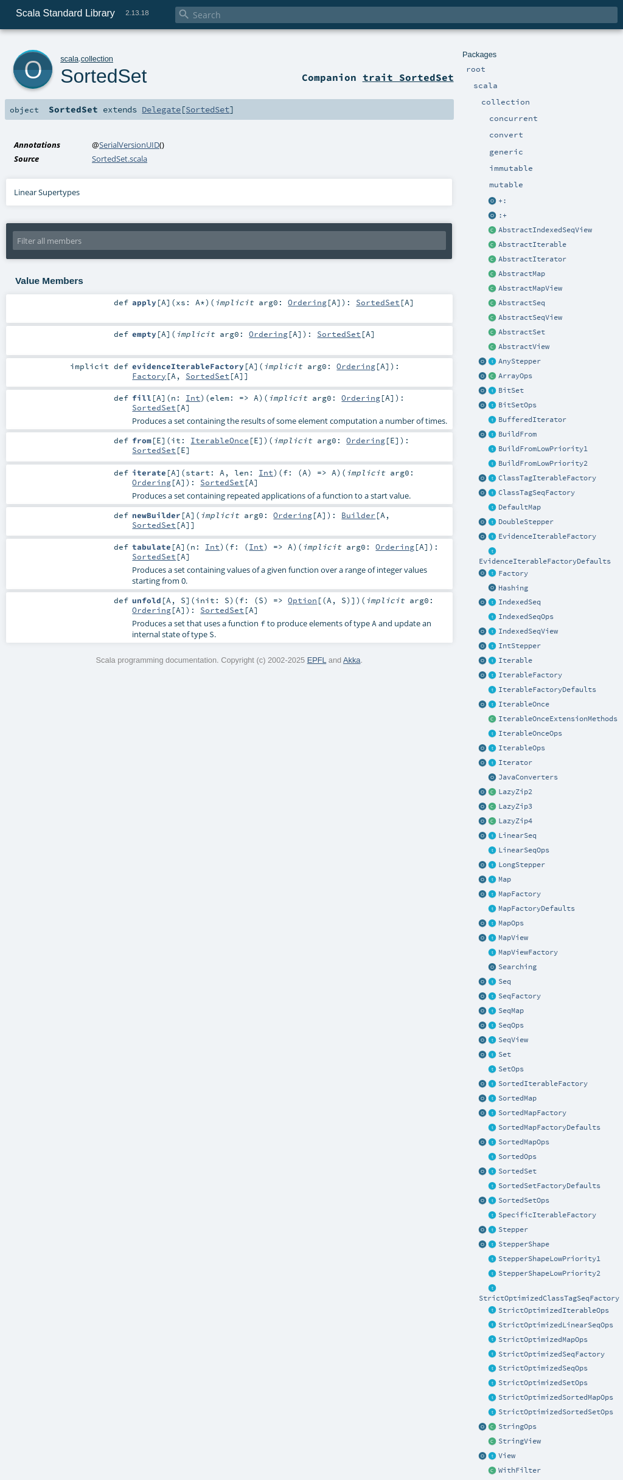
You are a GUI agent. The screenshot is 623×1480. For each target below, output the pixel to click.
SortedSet (517, 1171)
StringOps (517, 1426)
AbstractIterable (532, 244)
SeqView (513, 1040)
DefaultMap (519, 507)
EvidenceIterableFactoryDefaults (545, 561)
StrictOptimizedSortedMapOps (555, 1397)
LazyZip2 (515, 791)
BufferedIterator (532, 419)
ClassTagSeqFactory (536, 492)
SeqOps (511, 1025)
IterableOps (521, 748)
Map (504, 879)
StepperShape (523, 1244)
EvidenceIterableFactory (547, 536)
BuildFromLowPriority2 (543, 463)
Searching (517, 967)
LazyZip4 (515, 821)
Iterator (515, 762)
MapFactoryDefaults (536, 908)
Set (504, 1054)
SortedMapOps (523, 1142)
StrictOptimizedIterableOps (553, 1310)
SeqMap (511, 1010)
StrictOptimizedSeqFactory (551, 1354)
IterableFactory (530, 675)
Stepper (513, 1229)
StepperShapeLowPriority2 (549, 1273)
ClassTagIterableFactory (547, 478)
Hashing (513, 588)
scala (69, 58)
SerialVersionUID (129, 144)
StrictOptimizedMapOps (543, 1339)
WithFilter (519, 1470)
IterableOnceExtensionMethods (558, 718)
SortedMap (517, 1098)
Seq (504, 981)
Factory (513, 573)
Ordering (307, 302)
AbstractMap (521, 273)
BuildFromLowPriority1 (543, 448)
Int (193, 398)
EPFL (317, 660)
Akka (351, 660)
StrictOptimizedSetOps (543, 1382)
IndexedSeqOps (526, 616)
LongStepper (521, 864)
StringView (519, 1441)
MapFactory (519, 894)
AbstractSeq (521, 303)
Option (302, 600)
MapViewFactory (528, 952)
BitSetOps (517, 405)
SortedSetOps (523, 1200)
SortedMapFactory (532, 1112)
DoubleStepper (526, 521)
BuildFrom (517, 434)
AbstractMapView (530, 288)
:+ (502, 215)
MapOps (511, 923)
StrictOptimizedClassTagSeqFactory (549, 1298)
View (506, 1455)
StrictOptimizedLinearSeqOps (555, 1325)
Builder (358, 515)
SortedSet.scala (119, 158)
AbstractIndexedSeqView (545, 230)
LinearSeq (517, 835)
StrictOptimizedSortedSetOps (555, 1412)
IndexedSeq (519, 602)
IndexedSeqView (528, 631)
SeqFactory (519, 996)
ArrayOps (515, 376)
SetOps (511, 1069)
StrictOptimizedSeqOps (543, 1368)
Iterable (515, 660)
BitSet (511, 390)
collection (97, 58)
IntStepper (519, 645)
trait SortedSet (408, 77)
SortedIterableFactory (543, 1083)
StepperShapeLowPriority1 (549, 1258)
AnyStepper (519, 361)
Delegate (161, 109)
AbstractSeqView (530, 317)
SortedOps (517, 1156)
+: (502, 200)
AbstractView (523, 346)
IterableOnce (523, 704)
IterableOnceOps (530, 733)
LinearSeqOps (523, 850)
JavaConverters (528, 777)
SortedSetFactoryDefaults (549, 1185)
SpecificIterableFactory (547, 1215)
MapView (513, 937)
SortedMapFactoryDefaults (549, 1127)
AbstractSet (521, 332)
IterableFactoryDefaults (547, 689)
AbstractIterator (532, 259)
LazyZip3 (515, 806)
